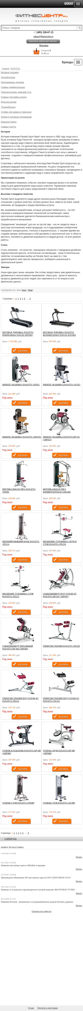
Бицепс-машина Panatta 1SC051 (61, 384)
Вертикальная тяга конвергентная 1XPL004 (56, 490)
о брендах (11, 838)
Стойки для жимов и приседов (16, 112)
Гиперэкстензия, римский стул (16, 92)
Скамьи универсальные (13, 87)
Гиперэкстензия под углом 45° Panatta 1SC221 (61, 699)
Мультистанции (8, 102)
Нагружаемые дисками (12, 82)
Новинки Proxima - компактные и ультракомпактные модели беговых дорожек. (37, 902)
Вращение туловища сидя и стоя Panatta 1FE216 (59, 542)
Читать (79, 857)
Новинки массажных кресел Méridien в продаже (23, 865)
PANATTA (15, 68)
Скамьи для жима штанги (14, 97)
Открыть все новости (41, 911)
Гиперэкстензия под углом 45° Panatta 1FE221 (20, 699)
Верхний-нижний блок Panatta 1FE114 (20, 542)
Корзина (43, 45)
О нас (31, 1008)
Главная (5, 68)
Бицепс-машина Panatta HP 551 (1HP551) (61, 438)
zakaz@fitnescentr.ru (43, 36)
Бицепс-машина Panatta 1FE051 (21, 384)
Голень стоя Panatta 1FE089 (18, 803)
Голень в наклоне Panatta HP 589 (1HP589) (21, 752)
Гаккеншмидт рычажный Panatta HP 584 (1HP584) (17, 647)
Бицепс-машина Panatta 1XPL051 (21, 437)
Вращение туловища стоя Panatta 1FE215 (18, 595)
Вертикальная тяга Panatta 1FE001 (19, 490)
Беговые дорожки (9, 72)
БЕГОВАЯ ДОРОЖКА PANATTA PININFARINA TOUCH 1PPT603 (18, 333)
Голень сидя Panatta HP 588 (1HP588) (59, 752)
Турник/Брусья (8, 107)
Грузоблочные (8, 77)
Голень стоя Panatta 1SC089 (59, 803)
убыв (30, 290)
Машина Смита (8, 122)
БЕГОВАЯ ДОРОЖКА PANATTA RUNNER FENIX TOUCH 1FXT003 (59, 333)
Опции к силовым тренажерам (16, 117)
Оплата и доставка (48, 1008)
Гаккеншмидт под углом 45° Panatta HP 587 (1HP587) (60, 595)
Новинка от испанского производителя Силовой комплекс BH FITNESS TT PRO (38, 889)
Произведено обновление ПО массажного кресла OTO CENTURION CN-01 (36, 877)
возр (24, 290)
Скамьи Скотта (8, 127)
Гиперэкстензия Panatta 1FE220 (61, 646)
